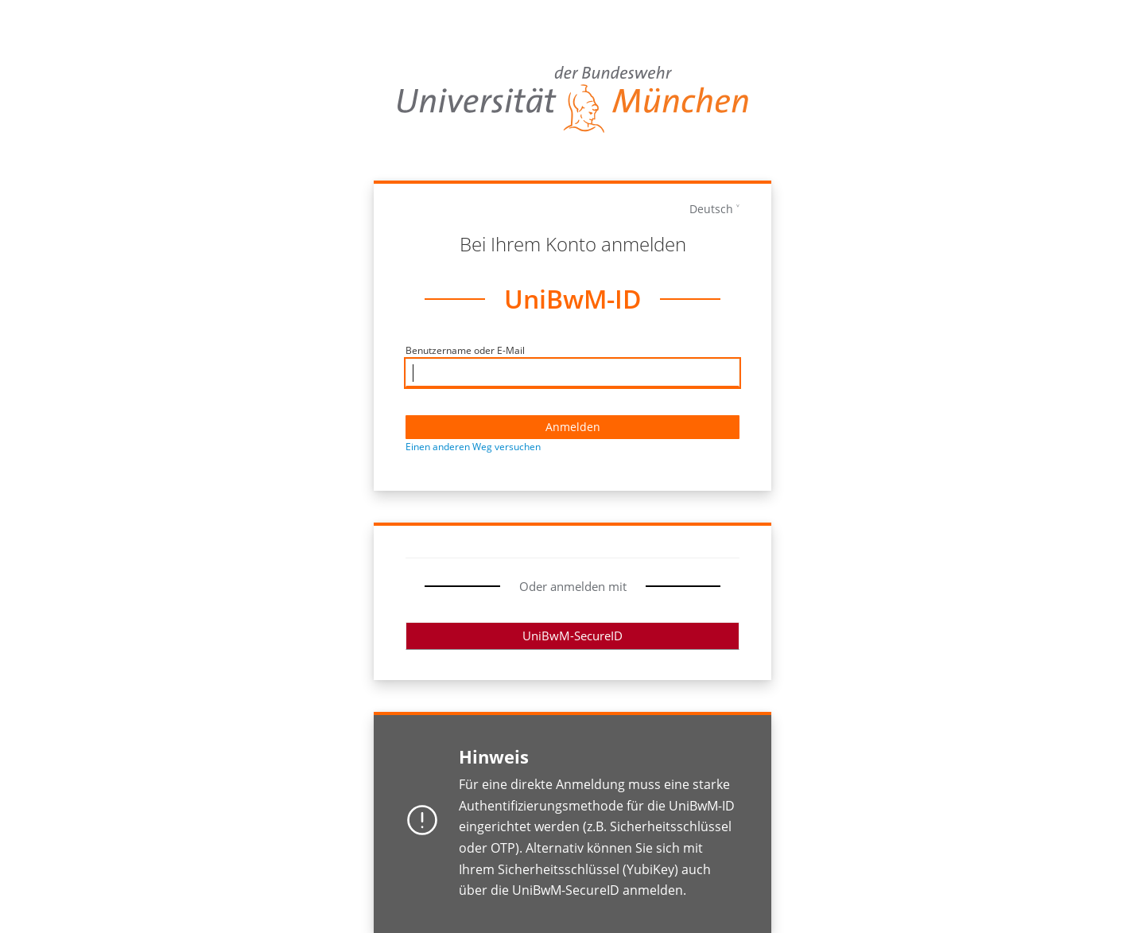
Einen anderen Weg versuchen (473, 446)
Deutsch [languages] (711, 208)
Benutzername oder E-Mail (465, 350)
